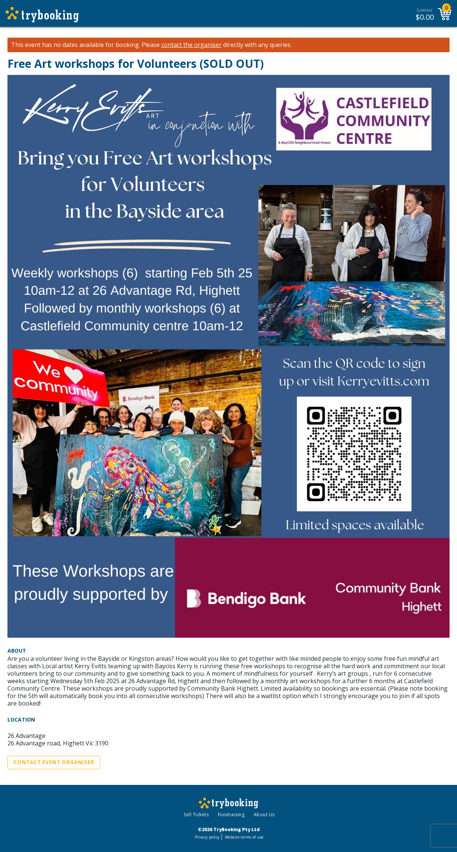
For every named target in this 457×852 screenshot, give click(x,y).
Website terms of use (244, 837)
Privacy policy (207, 837)
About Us (264, 814)
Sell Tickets (196, 814)
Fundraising (231, 814)
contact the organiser (191, 44)
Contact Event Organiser (53, 762)
